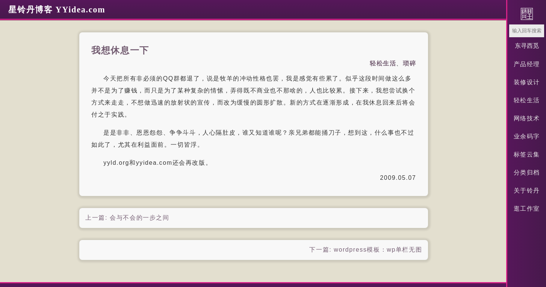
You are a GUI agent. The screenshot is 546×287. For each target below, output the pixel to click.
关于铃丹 (527, 190)
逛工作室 (527, 208)
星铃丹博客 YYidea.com (56, 9)
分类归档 (527, 172)
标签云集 (527, 154)
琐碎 (409, 63)
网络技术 (527, 118)
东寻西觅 (527, 46)
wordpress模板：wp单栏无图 (378, 249)
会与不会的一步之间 (139, 217)
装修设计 (527, 82)
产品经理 (527, 64)
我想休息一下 (120, 50)
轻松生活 (527, 100)
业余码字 (527, 136)
